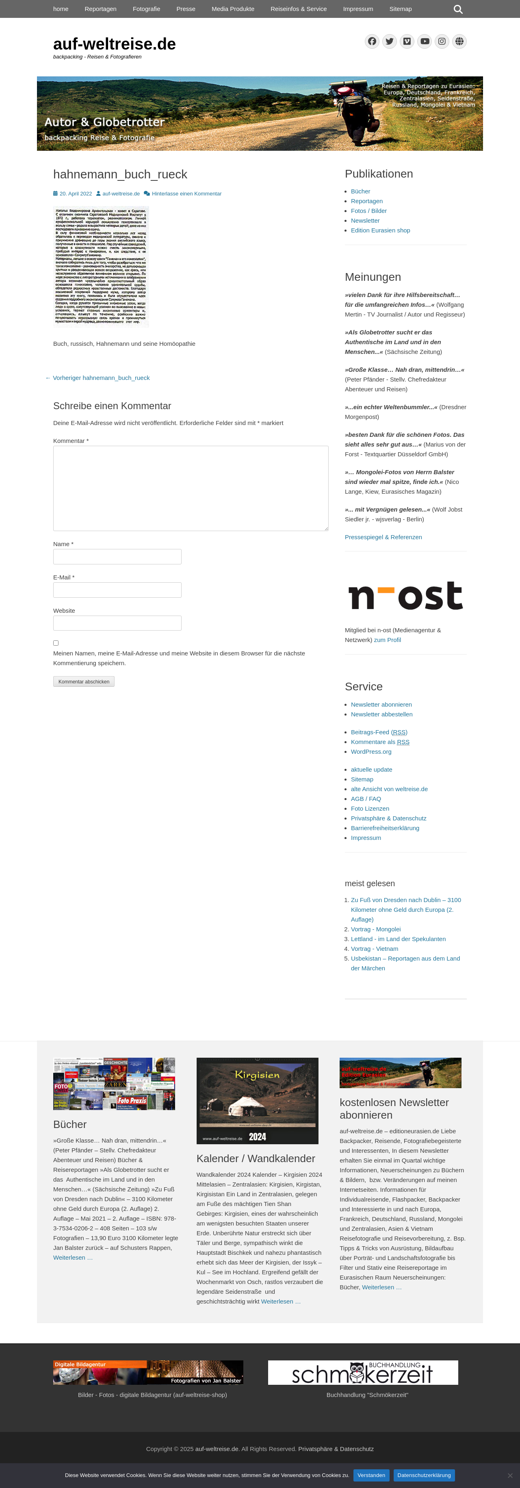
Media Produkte (233, 8)
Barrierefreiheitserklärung (385, 827)
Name (63, 543)
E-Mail (64, 577)
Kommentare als (380, 742)
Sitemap (401, 8)
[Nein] (510, 1475)
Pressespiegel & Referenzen (383, 537)
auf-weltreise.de (114, 44)
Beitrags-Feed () (379, 732)
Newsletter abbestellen (382, 714)
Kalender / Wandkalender (256, 1158)
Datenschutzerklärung (424, 1475)
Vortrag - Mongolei (376, 929)
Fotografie (146, 8)
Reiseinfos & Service (299, 8)
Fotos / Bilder (369, 210)
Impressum (358, 8)
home (61, 8)
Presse (185, 8)
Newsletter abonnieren (381, 704)
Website (64, 610)
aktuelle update (371, 769)
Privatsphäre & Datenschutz (389, 818)
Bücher (360, 191)
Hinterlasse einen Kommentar (186, 194)
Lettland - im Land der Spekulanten (398, 938)
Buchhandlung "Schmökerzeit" (368, 1394)
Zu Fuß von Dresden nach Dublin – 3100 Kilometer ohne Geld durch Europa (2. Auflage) (406, 909)
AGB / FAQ (366, 798)
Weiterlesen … (73, 1257)
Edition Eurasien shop (380, 230)
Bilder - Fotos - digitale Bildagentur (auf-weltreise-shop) (152, 1394)
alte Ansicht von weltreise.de (389, 788)
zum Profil (387, 639)
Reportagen (101, 8)
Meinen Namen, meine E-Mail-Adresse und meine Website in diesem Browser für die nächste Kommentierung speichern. (179, 658)
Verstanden (371, 1475)
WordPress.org (371, 751)
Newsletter (365, 220)
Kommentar (71, 440)
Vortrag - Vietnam (374, 948)
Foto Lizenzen (370, 808)
